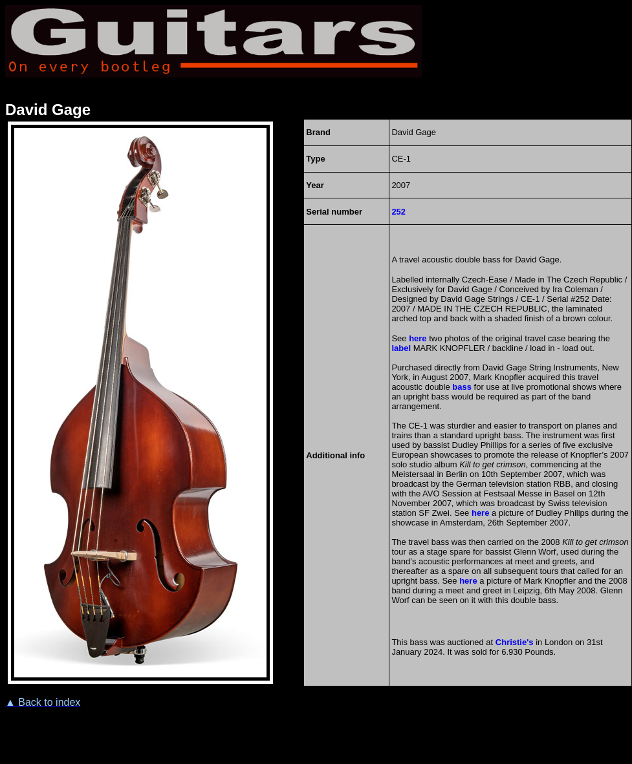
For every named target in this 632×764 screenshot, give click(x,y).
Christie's (515, 642)
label (401, 348)
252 (398, 212)
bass (462, 387)
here (417, 338)
